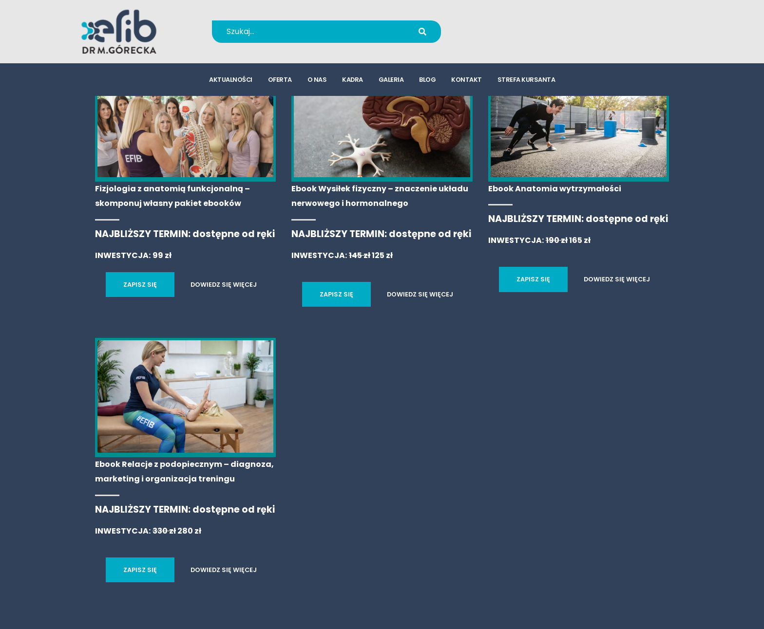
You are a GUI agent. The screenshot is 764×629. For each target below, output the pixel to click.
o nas (317, 80)
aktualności (230, 80)
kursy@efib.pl (508, 37)
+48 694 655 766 (514, 25)
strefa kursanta (526, 80)
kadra (352, 80)
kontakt (466, 80)
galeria (391, 80)
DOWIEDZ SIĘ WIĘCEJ (224, 284)
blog (427, 80)
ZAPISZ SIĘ (140, 284)
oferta (280, 80)
